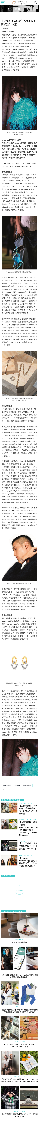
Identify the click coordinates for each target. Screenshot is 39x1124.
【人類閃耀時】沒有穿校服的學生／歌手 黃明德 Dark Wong (28, 846)
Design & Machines (27, 820)
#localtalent (17, 785)
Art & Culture (25, 803)
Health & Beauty (19, 972)
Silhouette (19, 939)
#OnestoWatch (7, 785)
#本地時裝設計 (27, 785)
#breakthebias (7, 790)
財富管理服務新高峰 (19, 942)
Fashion (19, 1006)
